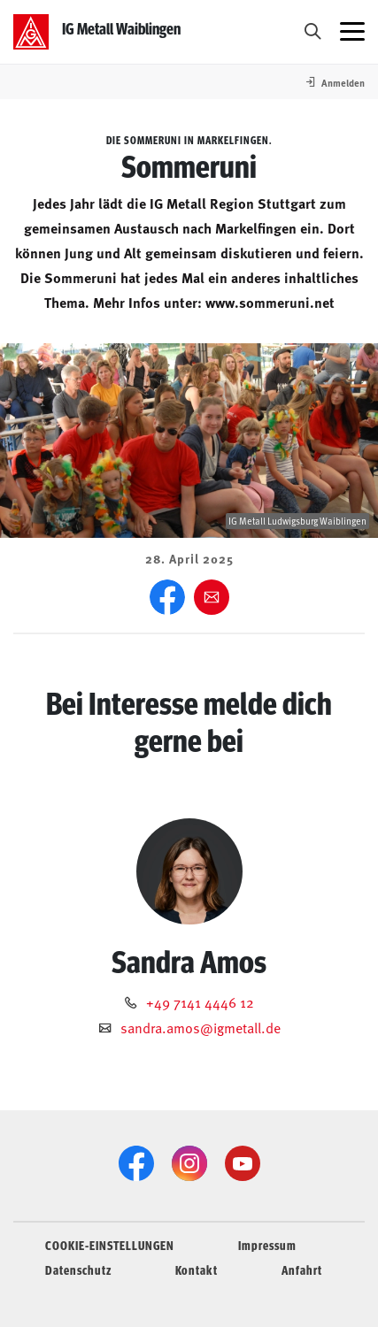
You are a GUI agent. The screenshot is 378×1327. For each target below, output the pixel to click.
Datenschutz (78, 1269)
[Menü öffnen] (352, 32)
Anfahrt (302, 1269)
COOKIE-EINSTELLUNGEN (109, 1245)
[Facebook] (167, 597)
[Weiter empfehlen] (211, 597)
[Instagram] (189, 1163)
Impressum (267, 1245)
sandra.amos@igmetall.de (200, 1027)
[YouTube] (242, 1163)
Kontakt (196, 1269)
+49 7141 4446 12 (200, 1001)
